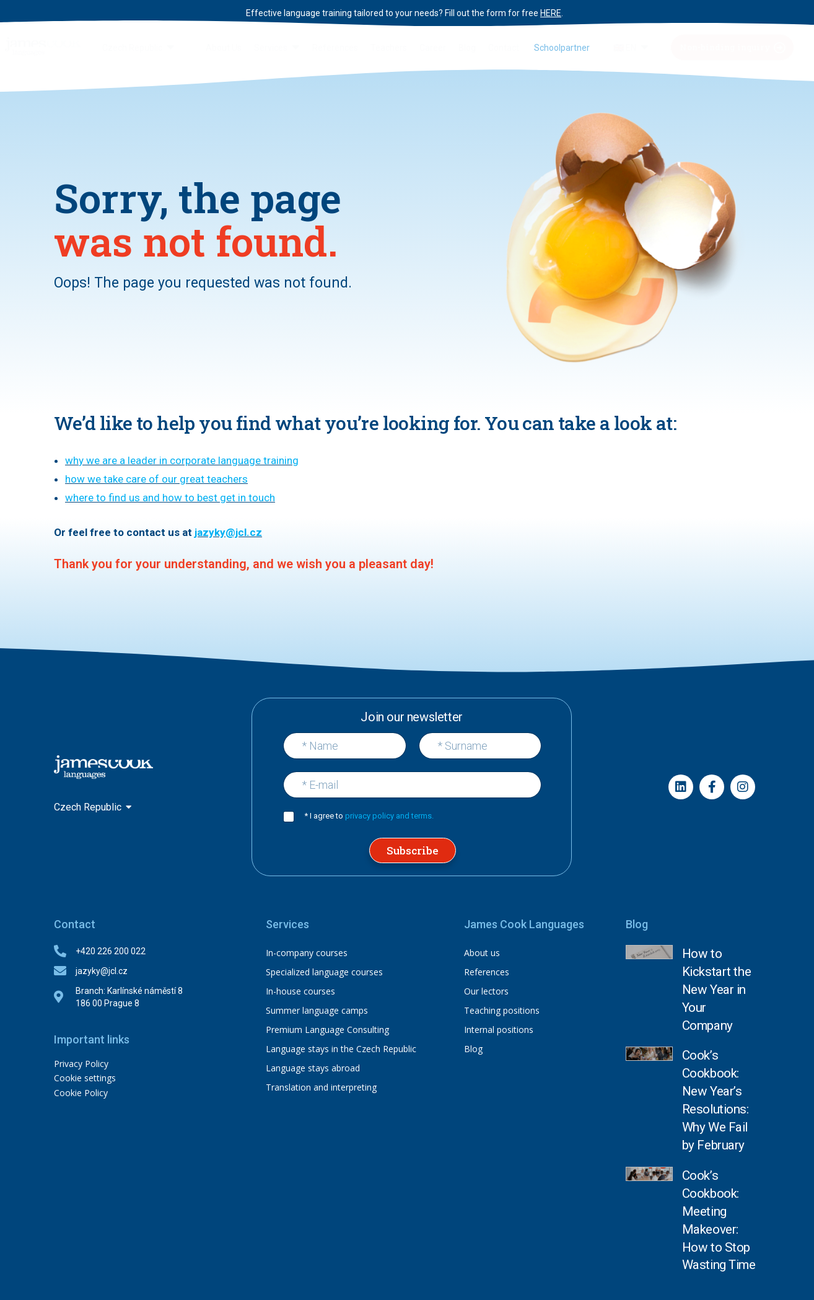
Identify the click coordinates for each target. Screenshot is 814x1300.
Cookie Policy (81, 1091)
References (486, 971)
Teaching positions (502, 1010)
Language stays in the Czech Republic (341, 1048)
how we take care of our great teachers (156, 479)
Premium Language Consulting (327, 1029)
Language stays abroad (313, 1067)
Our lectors (486, 990)
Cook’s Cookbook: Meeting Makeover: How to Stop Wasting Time (718, 1070)
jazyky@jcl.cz (228, 531)
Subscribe (413, 850)
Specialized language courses (324, 971)
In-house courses (300, 990)
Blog (473, 1048)
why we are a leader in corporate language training (182, 460)
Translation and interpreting (321, 1086)
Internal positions (498, 1029)
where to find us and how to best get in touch (170, 497)
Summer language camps (317, 1010)
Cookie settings (85, 1077)
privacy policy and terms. (389, 815)
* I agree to (369, 815)
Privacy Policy (81, 1063)
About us (482, 952)
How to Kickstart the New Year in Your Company (716, 961)
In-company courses (307, 952)
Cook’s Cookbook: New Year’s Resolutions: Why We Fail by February (717, 1013)
